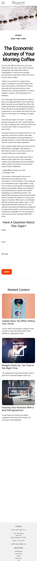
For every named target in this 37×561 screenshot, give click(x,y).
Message (4, 254)
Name (3, 230)
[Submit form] (6, 272)
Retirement (18, 551)
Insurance (18, 558)
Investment (18, 554)
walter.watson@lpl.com (18, 544)
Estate (18, 556)
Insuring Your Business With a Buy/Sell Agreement (18, 409)
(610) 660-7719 (21, 530)
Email (3, 242)
